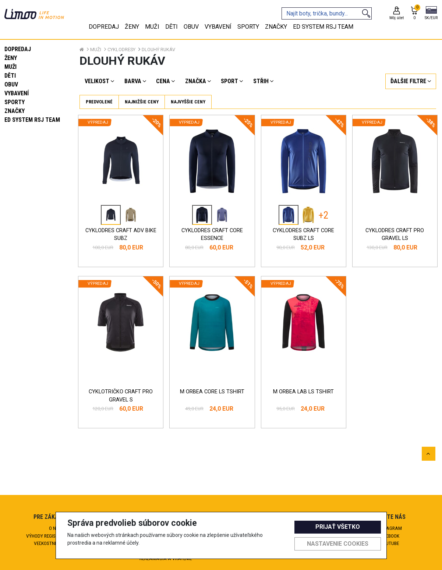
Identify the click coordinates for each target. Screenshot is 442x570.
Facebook (386, 536)
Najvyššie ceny (188, 102)
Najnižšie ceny (142, 102)
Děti (10, 75)
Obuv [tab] (191, 26)
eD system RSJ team (32, 119)
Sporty (14, 102)
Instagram (387, 528)
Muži (10, 66)
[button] (431, 13)
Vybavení (16, 93)
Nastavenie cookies (337, 543)
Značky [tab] (276, 26)
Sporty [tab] (248, 26)
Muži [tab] (152, 26)
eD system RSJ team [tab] (323, 26)
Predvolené (99, 102)
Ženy (10, 57)
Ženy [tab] (132, 26)
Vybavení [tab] (218, 26)
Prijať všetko (337, 526)
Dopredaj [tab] (104, 26)
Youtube (387, 543)
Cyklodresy (121, 49)
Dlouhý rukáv (158, 49)
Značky (14, 110)
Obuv (11, 84)
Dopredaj (17, 49)
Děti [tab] (171, 26)
